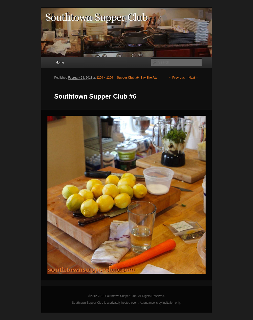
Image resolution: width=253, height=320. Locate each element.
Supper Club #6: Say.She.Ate (137, 77)
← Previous (177, 77)
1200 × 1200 (104, 77)
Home (60, 62)
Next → (194, 77)
